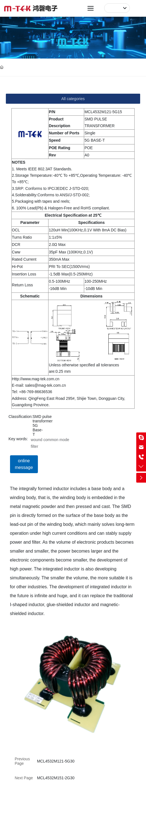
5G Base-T (38, 430)
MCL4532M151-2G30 (56, 778)
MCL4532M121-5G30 (56, 761)
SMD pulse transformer (43, 418)
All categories (73, 98)
